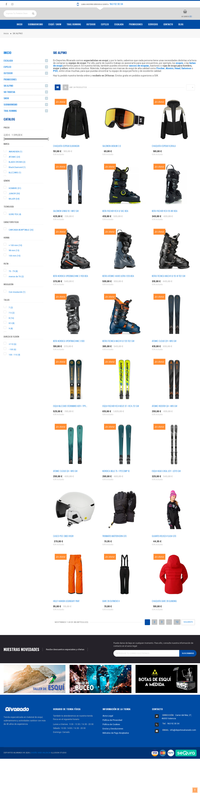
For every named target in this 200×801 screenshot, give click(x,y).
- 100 (12, 361)
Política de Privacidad (112, 732)
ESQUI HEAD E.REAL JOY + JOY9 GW (166, 483)
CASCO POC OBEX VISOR (63, 548)
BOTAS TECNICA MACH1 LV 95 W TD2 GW (168, 288)
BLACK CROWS (17, 174)
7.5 (12, 325)
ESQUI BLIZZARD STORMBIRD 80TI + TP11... (70, 418)
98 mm (14, 263)
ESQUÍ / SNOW (54, 36)
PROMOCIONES (136, 36)
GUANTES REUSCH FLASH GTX (164, 548)
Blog (180, 36)
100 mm (14, 268)
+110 (12, 356)
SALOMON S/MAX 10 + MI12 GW (66, 223)
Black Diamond (17, 179)
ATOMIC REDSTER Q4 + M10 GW (164, 418)
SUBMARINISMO (10, 116)
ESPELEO (105, 36)
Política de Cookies (111, 736)
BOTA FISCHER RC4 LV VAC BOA (115, 223)
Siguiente (188, 634)
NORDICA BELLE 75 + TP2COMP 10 (116, 483)
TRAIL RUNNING (74, 36)
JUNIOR (14, 205)
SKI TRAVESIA (9, 104)
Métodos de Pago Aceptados (116, 745)
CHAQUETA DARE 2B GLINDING (164, 613)
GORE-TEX (15, 226)
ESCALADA (118, 36)
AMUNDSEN (15, 164)
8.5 (12, 335)
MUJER (14, 211)
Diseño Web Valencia (41, 765)
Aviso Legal (108, 728)
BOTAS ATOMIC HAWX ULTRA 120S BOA (118, 288)
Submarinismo (35, 36)
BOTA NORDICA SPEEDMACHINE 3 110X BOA (70, 288)
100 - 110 (14, 367)
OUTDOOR (90, 36)
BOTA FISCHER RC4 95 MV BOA (164, 223)
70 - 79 (13, 283)
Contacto (168, 36)
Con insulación (17, 304)
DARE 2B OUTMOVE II (111, 613)
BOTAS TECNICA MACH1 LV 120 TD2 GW (118, 353)
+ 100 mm (15, 257)
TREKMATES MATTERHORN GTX (114, 548)
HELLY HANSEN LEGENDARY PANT (66, 613)
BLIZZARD (15, 185)
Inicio (19, 36)
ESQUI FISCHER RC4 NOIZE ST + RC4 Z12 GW (120, 418)
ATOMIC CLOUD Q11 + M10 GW (164, 353)
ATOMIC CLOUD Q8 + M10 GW (65, 483)
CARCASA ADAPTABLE (21, 242)
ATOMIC (14, 169)
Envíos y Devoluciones (113, 741)
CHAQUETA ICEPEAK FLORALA (164, 158)
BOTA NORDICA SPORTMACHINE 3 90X (68, 353)
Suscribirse (188, 665)
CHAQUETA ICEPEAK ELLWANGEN (66, 158)
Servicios (153, 36)
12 (177, 634)
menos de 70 (16, 288)
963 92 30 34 (116, 4)
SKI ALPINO (8, 98)
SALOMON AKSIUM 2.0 (111, 158)
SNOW (6, 110)
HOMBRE (15, 200)
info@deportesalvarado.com (183, 742)
